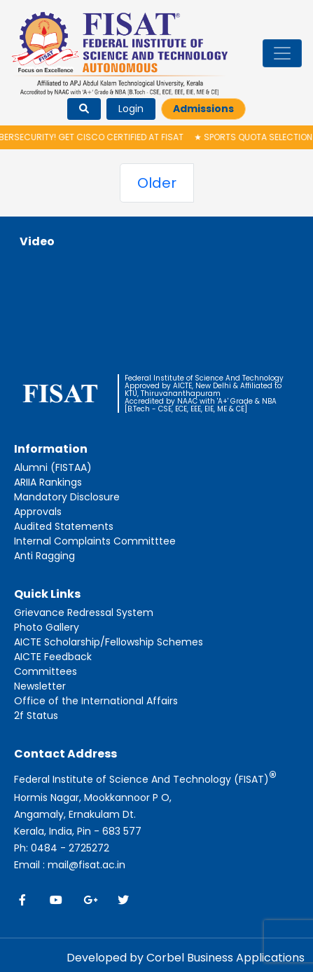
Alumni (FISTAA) (53, 467)
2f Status (36, 716)
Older (156, 183)
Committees (45, 671)
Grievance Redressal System (83, 612)
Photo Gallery (46, 627)
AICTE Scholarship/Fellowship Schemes (108, 642)
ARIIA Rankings (48, 482)
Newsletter (40, 686)
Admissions (203, 109)
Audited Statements (63, 526)
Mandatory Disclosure (67, 497)
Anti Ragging (44, 556)
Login (131, 109)
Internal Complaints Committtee (95, 541)
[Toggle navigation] (282, 53)
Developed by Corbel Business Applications (186, 958)
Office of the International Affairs (96, 701)
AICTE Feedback (53, 657)
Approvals (38, 512)
